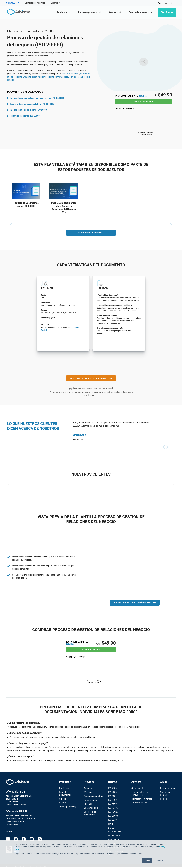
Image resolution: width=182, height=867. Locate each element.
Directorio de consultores (89, 811)
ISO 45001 (112, 803)
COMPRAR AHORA (91, 649)
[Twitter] (16, 839)
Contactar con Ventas (140, 798)
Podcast (87, 803)
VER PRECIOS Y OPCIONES (91, 233)
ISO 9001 (112, 795)
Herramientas (90, 799)
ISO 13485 (112, 807)
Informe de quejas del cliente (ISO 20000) (27, 110)
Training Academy (67, 805)
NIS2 (110, 822)
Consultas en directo (93, 807)
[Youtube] (32, 839)
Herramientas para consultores (139, 793)
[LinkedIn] (8, 839)
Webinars (88, 792)
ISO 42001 (112, 792)
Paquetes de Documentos (64, 793)
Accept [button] (147, 860)
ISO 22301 (112, 818)
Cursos (62, 798)
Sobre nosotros (138, 788)
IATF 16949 (113, 837)
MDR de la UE (113, 833)
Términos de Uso (138, 802)
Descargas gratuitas (93, 795)
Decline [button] (160, 860)
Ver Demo (167, 12)
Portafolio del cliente (70, 74)
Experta (62, 802)
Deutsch (44, 331)
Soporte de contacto (165, 793)
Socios (163, 798)
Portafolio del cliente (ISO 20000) (23, 116)
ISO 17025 (112, 810)
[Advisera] (18, 12)
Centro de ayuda (167, 788)
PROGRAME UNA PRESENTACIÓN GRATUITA (91, 379)
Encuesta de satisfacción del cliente (38, 77)
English (77, 328)
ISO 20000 (112, 814)
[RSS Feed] (40, 839)
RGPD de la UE (114, 829)
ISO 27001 (112, 788)
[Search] (159, 3)
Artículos (88, 788)
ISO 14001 (112, 799)
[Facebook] (24, 839)
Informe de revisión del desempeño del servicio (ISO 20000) (35, 98)
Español (144, 96)
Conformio (64, 788)
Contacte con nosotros (35, 3)
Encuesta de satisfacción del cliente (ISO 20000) (30, 104)
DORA (110, 826)
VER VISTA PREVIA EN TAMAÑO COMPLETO (135, 603)
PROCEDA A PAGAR (143, 101)
